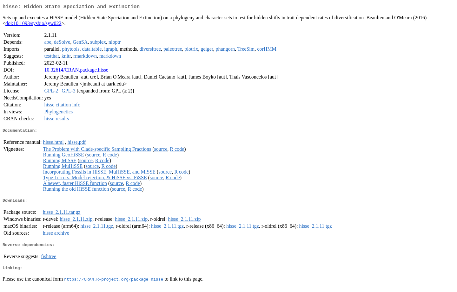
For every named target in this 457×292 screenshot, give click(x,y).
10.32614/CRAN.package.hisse (76, 71)
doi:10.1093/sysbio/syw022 (33, 24)
